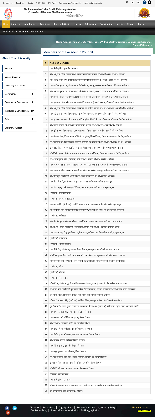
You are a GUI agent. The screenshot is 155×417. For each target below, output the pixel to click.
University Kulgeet (13, 127)
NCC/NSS (40, 3)
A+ (138, 2)
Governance (19, 94)
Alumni (130, 24)
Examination (106, 24)
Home (6, 24)
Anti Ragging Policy (90, 410)
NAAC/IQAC (9, 31)
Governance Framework (19, 102)
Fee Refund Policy (39, 410)
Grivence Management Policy (64, 410)
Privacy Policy (49, 407)
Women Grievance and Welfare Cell (66, 3)
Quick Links (8, 3)
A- (132, 2)
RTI (49, 3)
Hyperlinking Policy (106, 407)
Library (77, 24)
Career (141, 24)
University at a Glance (15, 85)
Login (30, 3)
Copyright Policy (66, 407)
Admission (90, 24)
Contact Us (35, 31)
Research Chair (61, 24)
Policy (19, 119)
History (8, 68)
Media (120, 24)
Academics (30, 24)
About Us (15, 24)
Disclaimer (35, 407)
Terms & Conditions (86, 407)
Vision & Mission (13, 77)
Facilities (45, 24)
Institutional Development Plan (19, 111)
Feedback (20, 3)
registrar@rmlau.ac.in (92, 3)
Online (22, 31)
